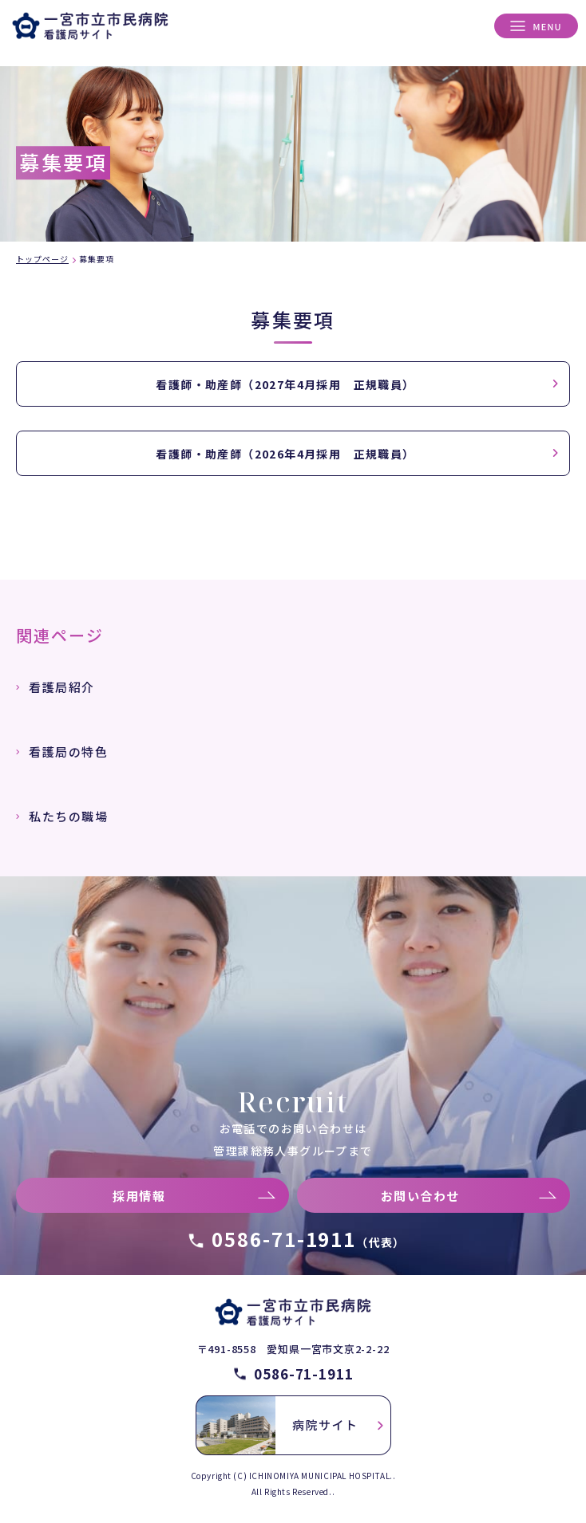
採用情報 (139, 1195)
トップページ (42, 259)
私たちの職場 (68, 816)
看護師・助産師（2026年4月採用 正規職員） (285, 454)
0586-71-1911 (309, 1239)
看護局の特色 (68, 751)
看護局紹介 (62, 687)
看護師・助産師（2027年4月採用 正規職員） (285, 384)
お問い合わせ (420, 1195)
